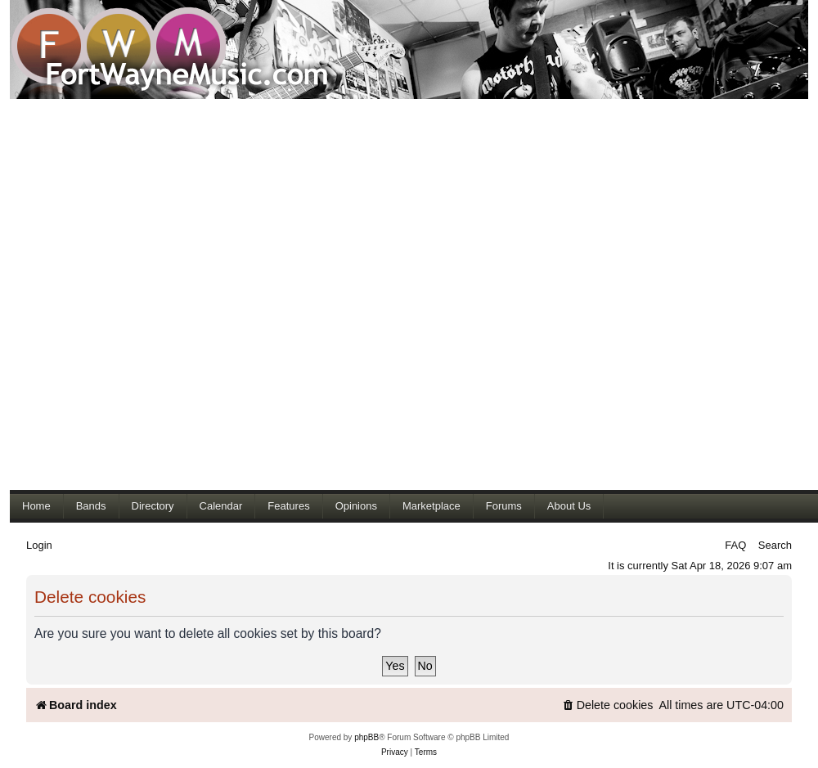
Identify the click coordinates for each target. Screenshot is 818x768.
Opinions (356, 506)
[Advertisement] (196, 294)
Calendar (221, 506)
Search (775, 545)
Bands (91, 506)
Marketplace (431, 506)
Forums (504, 506)
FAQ (735, 545)
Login (39, 545)
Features (288, 506)
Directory (153, 506)
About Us (569, 506)
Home (36, 506)
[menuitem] (608, 705)
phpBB (366, 737)
